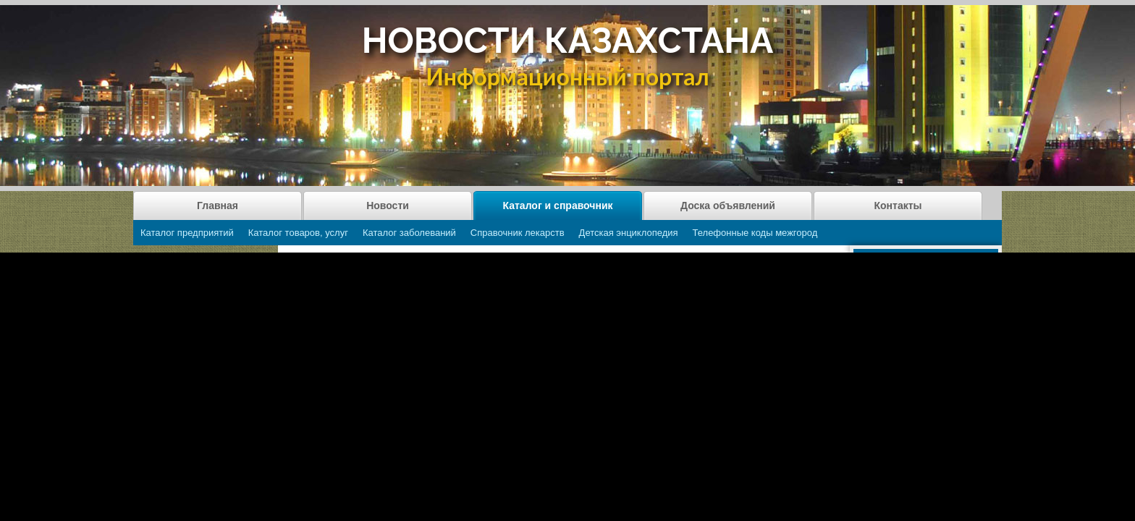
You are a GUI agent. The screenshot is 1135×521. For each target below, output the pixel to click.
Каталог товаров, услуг (298, 232)
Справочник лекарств (518, 232)
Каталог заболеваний (409, 232)
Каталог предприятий (187, 232)
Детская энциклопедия (628, 232)
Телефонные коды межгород (755, 232)
